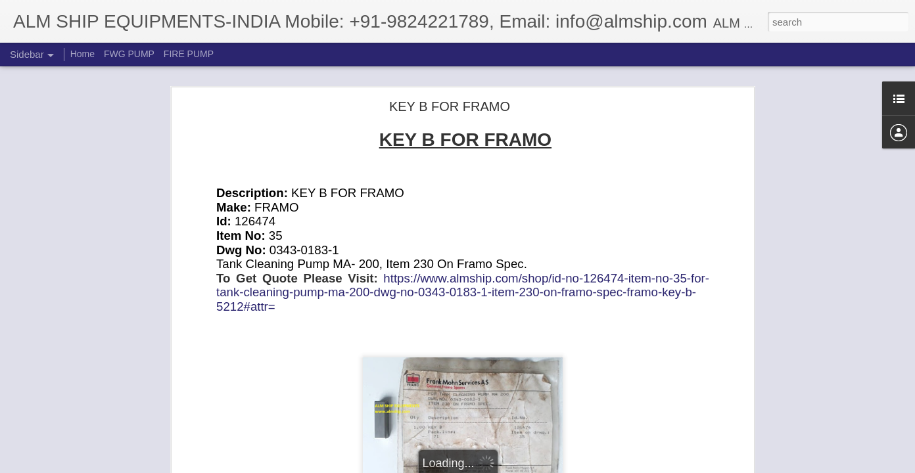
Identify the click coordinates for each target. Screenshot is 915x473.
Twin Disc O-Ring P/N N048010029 (94, 434)
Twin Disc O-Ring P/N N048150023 (94, 405)
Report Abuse (537, 466)
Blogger (498, 466)
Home (82, 54)
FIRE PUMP (189, 54)
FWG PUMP (129, 54)
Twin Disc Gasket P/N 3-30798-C (90, 375)
